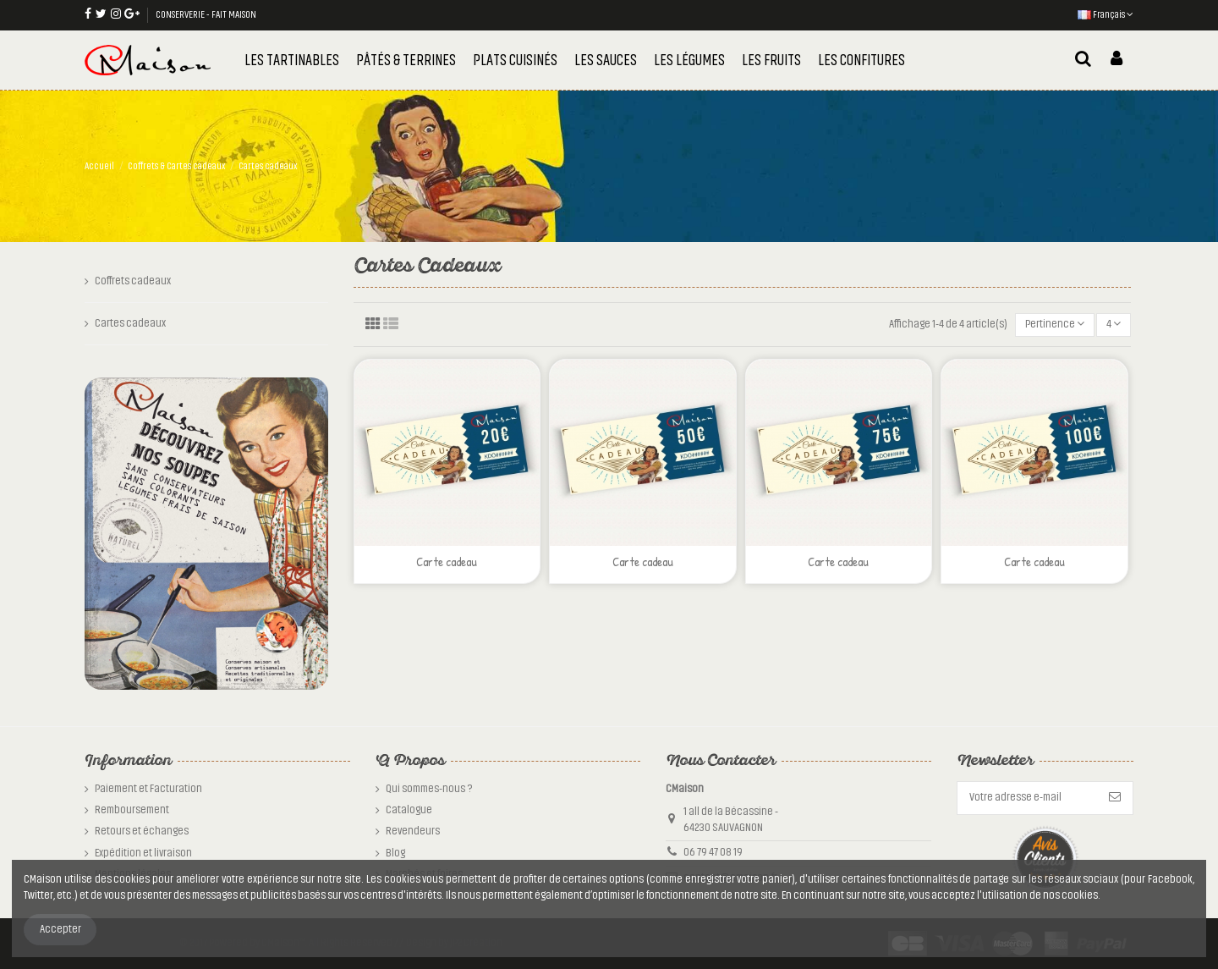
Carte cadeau (446, 561)
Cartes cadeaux (130, 323)
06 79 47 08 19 (713, 852)
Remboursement (132, 810)
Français (1105, 14)
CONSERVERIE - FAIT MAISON (206, 14)
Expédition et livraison (143, 853)
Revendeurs (413, 831)
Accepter (60, 929)
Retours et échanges (142, 831)
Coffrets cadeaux (133, 281)
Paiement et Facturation (148, 789)
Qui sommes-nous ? (429, 789)
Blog (395, 853)
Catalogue (409, 810)
